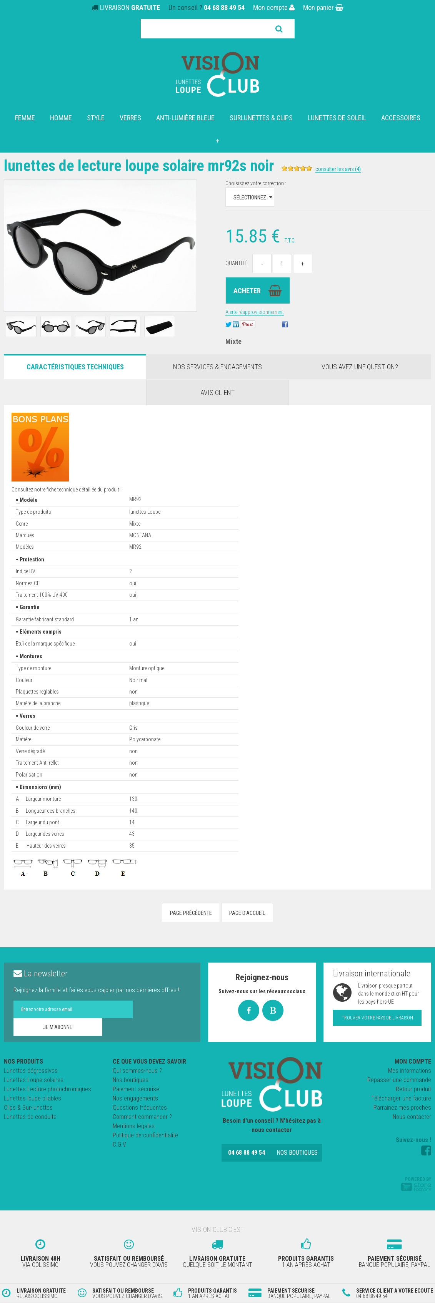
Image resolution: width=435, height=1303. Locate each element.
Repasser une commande (399, 1080)
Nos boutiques (130, 1080)
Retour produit (413, 1089)
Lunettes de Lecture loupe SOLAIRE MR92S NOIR (139, 166)
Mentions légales (134, 1126)
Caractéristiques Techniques (75, 367)
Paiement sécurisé (136, 1089)
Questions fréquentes (140, 1107)
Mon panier (323, 7)
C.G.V (119, 1144)
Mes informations (409, 1070)
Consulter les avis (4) (338, 169)
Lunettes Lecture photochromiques (47, 1089)
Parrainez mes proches (402, 1107)
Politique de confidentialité (145, 1135)
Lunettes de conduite (30, 1116)
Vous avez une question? (360, 367)
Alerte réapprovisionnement (254, 312)
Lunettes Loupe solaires (33, 1080)
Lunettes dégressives (31, 1070)
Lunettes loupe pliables (32, 1098)
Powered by (416, 1184)
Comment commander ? (142, 1116)
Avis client (217, 392)
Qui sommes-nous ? (137, 1070)
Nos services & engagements (217, 367)
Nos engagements (135, 1098)
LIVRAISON (130, 7)
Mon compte (274, 7)
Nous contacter (412, 1116)
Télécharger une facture (401, 1098)
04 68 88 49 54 (224, 7)
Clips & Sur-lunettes (28, 1107)
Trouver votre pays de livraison (377, 1018)
